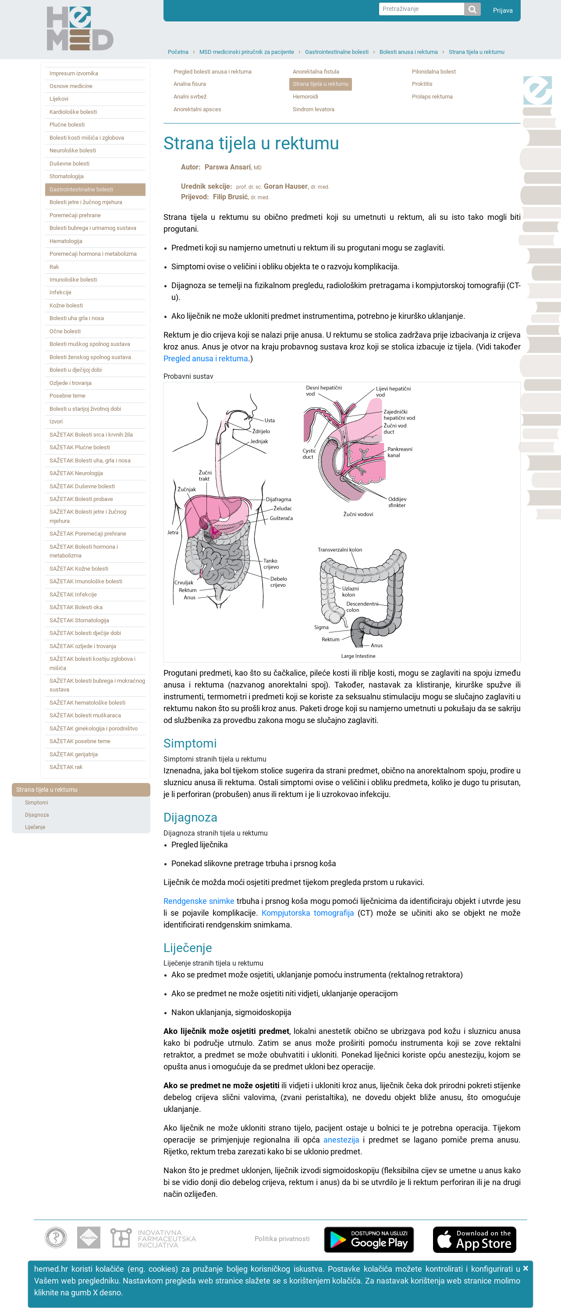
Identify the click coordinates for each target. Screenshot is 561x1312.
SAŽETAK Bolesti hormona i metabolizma (84, 551)
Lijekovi (59, 98)
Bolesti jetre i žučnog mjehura (86, 202)
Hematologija (66, 241)
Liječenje (35, 827)
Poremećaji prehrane (75, 215)
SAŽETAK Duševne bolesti (82, 486)
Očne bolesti (65, 331)
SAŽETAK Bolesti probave (81, 499)
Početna (178, 52)
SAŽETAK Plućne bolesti (80, 447)
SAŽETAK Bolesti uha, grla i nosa (90, 460)
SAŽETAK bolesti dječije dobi (85, 633)
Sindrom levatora (313, 109)
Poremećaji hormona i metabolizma (93, 253)
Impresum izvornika (74, 73)
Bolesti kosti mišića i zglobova (87, 137)
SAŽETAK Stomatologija (79, 620)
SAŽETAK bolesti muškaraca (85, 715)
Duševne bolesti (69, 163)
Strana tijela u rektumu (476, 52)
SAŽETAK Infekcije (73, 594)
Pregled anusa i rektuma (205, 358)
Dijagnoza (37, 815)
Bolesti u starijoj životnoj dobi (85, 409)
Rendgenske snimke (198, 901)
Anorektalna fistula (316, 71)
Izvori (56, 421)
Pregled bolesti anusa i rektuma (213, 71)
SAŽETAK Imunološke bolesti (86, 581)
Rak (54, 267)
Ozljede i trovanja (71, 383)
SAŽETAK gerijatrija (74, 754)
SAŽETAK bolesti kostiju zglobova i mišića (92, 663)
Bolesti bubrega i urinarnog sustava (93, 228)
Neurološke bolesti (73, 150)
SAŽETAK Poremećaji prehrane (88, 533)
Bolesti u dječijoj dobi (76, 370)
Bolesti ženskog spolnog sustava (90, 357)
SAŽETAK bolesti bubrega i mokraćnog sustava (97, 685)
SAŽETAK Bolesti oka (76, 607)
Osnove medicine (71, 86)
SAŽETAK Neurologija (76, 473)
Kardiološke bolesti (73, 112)
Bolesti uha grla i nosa (77, 318)
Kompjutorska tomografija (308, 912)
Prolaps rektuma (432, 96)
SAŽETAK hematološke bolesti (87, 702)
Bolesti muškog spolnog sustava (90, 344)
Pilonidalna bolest (434, 71)
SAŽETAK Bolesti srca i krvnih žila (91, 434)
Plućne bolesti (67, 124)
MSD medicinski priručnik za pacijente (246, 52)
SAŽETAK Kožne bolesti (79, 568)
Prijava (503, 10)
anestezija (341, 1139)
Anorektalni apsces (197, 109)
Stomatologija (67, 176)
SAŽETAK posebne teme (80, 741)
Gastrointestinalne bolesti (337, 52)
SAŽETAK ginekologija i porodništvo (94, 728)
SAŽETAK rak (66, 767)
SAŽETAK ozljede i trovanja (83, 646)
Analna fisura (190, 84)
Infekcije (60, 292)
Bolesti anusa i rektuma (409, 52)
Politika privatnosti (282, 1239)
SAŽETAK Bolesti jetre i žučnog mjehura (88, 516)
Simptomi (36, 803)
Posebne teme (67, 395)
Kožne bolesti (66, 305)
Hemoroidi (305, 96)
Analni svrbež (190, 96)
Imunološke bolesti (73, 279)
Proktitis (422, 84)
